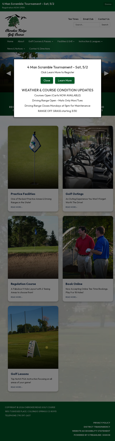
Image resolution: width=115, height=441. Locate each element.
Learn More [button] (65, 80)
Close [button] (47, 80)
